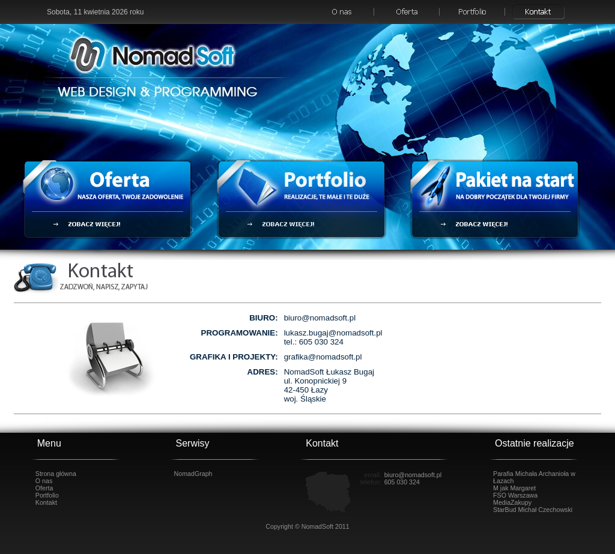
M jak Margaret (514, 488)
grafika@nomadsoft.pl (323, 356)
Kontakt (46, 502)
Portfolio (47, 495)
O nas (43, 480)
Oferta (44, 488)
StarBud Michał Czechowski (532, 509)
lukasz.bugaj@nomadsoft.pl (333, 332)
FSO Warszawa (515, 495)
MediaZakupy (512, 502)
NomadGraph (193, 473)
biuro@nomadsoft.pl (320, 317)
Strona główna (55, 473)
